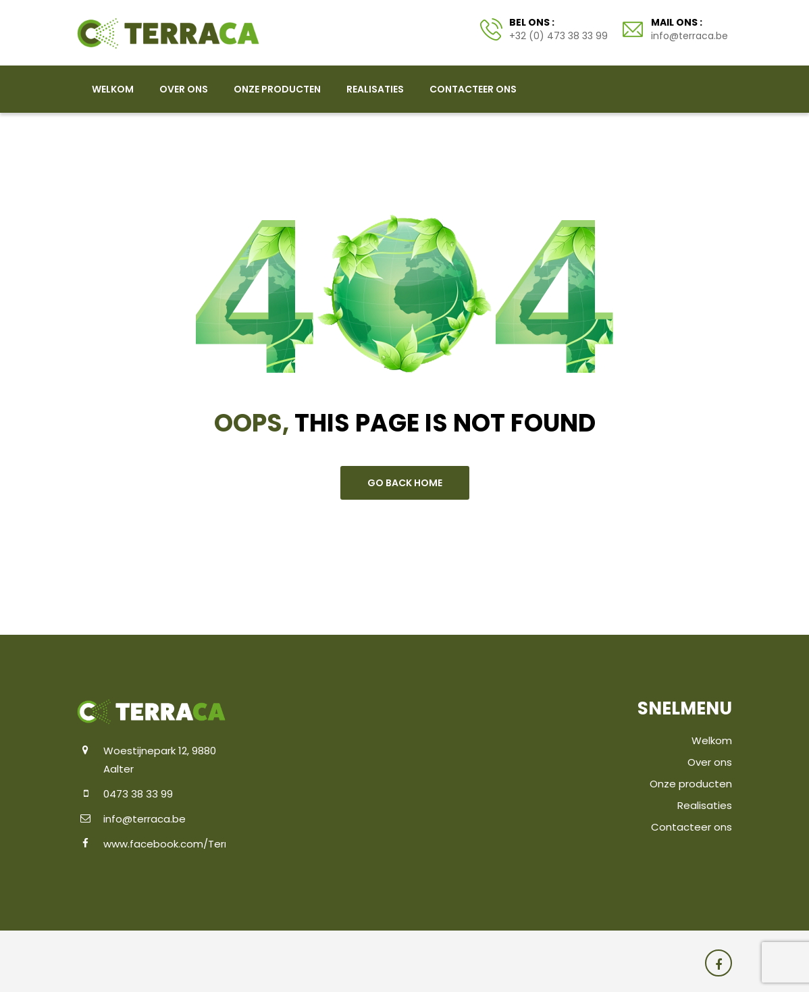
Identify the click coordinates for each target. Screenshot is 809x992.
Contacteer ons (473, 89)
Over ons (183, 89)
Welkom (113, 89)
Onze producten (277, 89)
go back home (404, 483)
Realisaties (375, 89)
